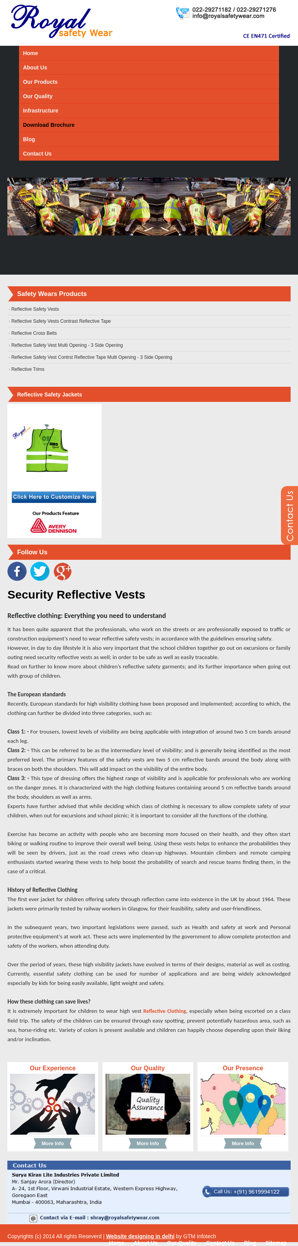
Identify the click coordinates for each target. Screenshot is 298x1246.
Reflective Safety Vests (35, 309)
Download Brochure (48, 125)
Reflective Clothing (164, 1011)
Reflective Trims (27, 369)
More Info (53, 1143)
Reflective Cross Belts (34, 333)
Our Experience (53, 1068)
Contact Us (37, 154)
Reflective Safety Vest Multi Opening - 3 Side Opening (67, 345)
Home (30, 53)
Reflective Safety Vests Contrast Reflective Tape (61, 321)
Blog (29, 139)
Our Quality (37, 96)
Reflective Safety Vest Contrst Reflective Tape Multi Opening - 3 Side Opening (91, 357)
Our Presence (243, 1068)
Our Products (40, 82)
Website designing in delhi (140, 1236)
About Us (35, 67)
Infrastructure (40, 110)
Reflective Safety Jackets (49, 394)
